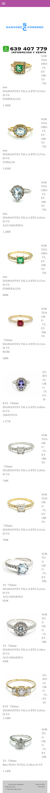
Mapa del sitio (10, 787)
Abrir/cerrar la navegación (25, 3)
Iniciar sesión (40, 784)
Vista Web (41, 787)
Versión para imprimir (14, 784)
